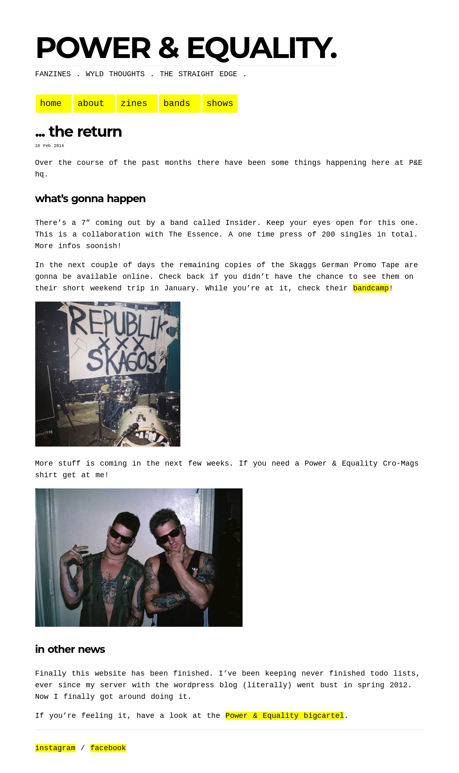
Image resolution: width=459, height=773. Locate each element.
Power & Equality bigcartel (285, 716)
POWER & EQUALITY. (185, 47)
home (51, 104)
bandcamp (371, 288)
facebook (108, 748)
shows (219, 104)
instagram (55, 748)
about (91, 104)
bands (176, 104)
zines (134, 104)
